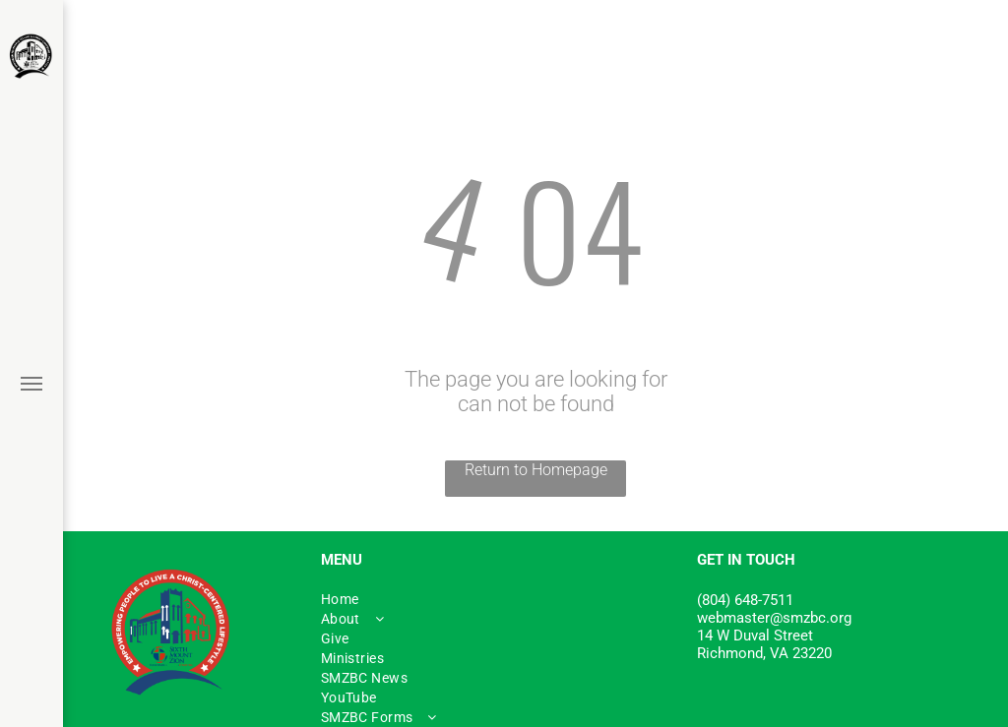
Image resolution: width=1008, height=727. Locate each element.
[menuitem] (499, 599)
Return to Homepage (536, 469)
